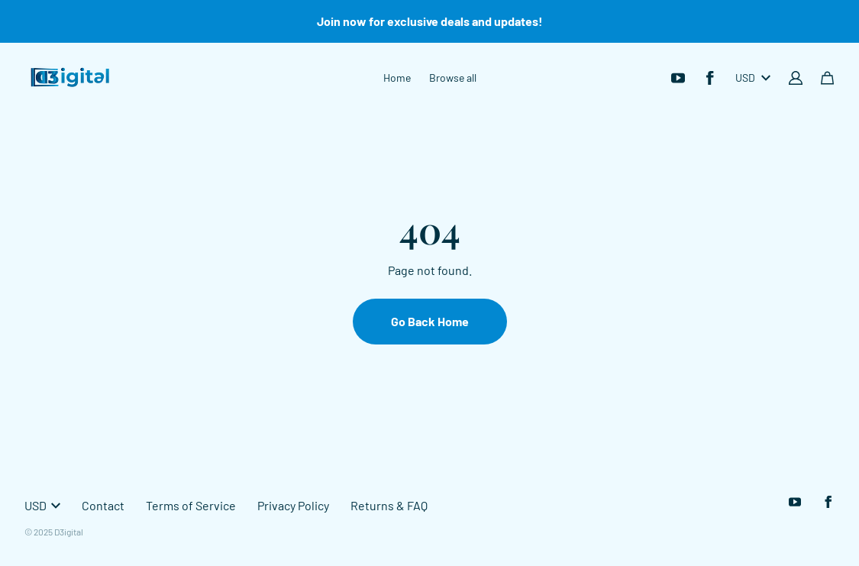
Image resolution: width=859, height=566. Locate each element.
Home (397, 77)
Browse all (452, 77)
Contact (103, 505)
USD (752, 77)
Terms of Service (191, 505)
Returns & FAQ (389, 505)
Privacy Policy (293, 505)
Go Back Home (430, 321)
